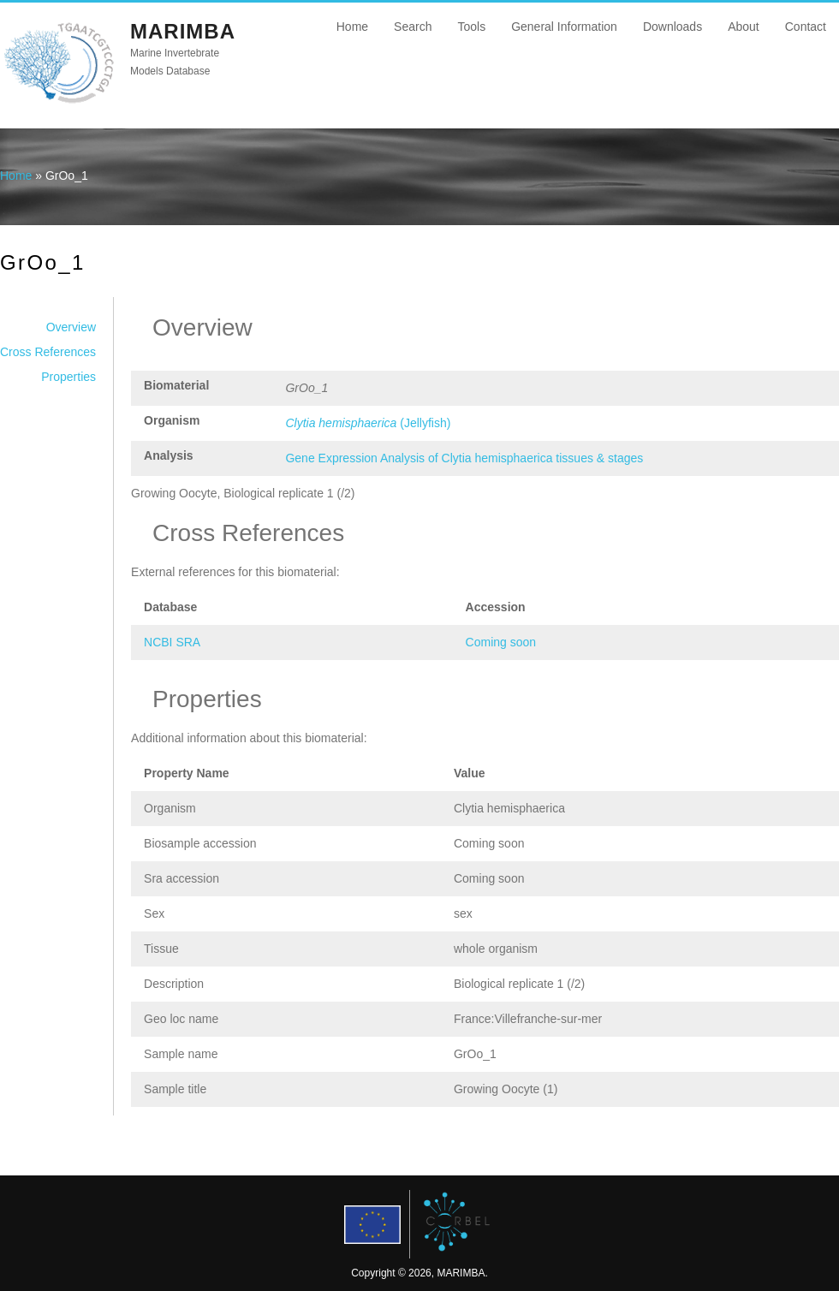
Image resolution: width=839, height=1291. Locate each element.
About (743, 26)
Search (412, 26)
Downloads (672, 26)
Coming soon (501, 642)
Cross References (48, 352)
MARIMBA (182, 31)
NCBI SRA (172, 642)
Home (352, 26)
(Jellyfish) (367, 423)
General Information (564, 26)
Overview (71, 327)
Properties (68, 377)
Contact (805, 26)
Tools (471, 26)
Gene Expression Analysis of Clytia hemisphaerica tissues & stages (464, 458)
